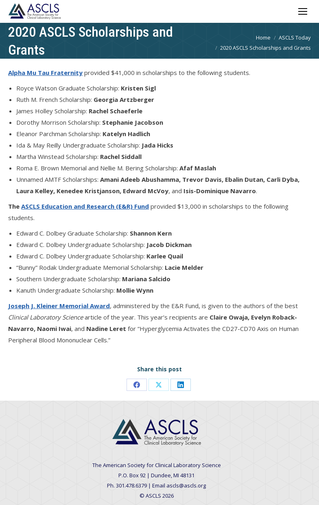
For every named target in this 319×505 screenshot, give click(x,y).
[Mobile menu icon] (303, 11)
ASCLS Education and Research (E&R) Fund (85, 206)
